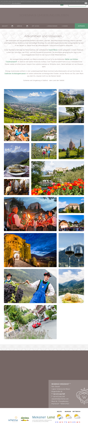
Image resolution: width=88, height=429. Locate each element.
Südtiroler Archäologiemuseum (15, 73)
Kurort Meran (53, 50)
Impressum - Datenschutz (60, 404)
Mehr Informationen (16, 3)
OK (86, 3)
